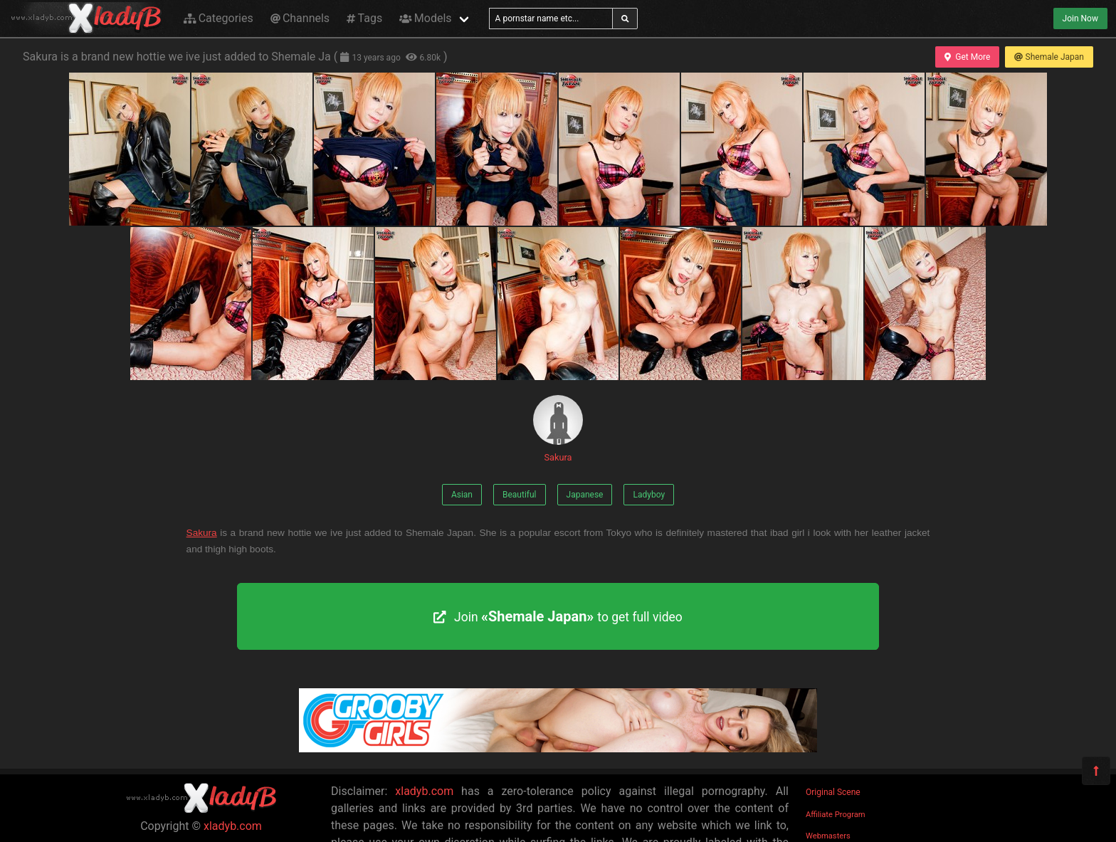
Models (425, 18)
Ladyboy (649, 495)
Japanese (585, 495)
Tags (364, 18)
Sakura (558, 429)
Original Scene (833, 792)
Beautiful (519, 495)
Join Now (1080, 18)
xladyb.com (233, 826)
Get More (967, 57)
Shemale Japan (1049, 57)
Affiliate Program (835, 814)
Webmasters (828, 836)
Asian (462, 495)
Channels (300, 18)
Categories (218, 18)
